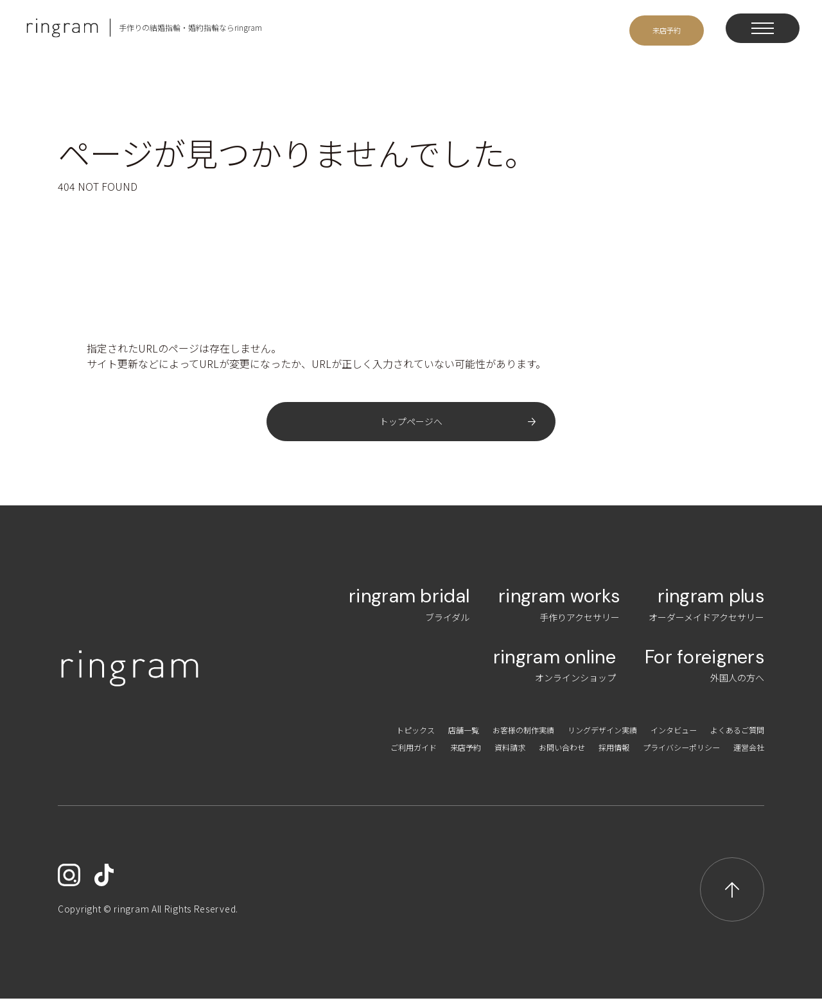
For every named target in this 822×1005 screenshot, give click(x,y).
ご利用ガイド (369, 753)
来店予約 (427, 753)
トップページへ (411, 424)
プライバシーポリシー (670, 753)
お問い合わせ (535, 753)
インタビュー (661, 736)
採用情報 (593, 753)
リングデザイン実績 (579, 736)
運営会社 (746, 753)
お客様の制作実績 (490, 736)
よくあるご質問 (732, 736)
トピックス (368, 736)
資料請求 (476, 753)
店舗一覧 (423, 736)
